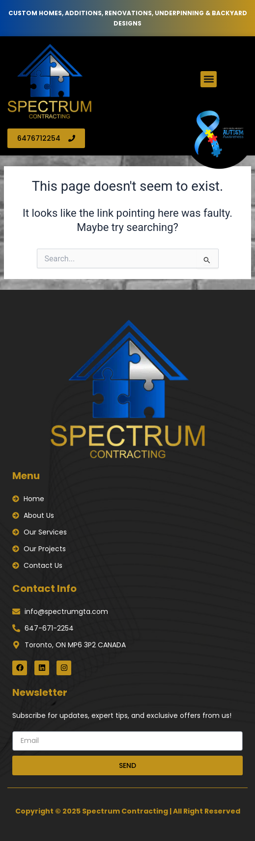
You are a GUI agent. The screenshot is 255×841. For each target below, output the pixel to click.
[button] (208, 79)
